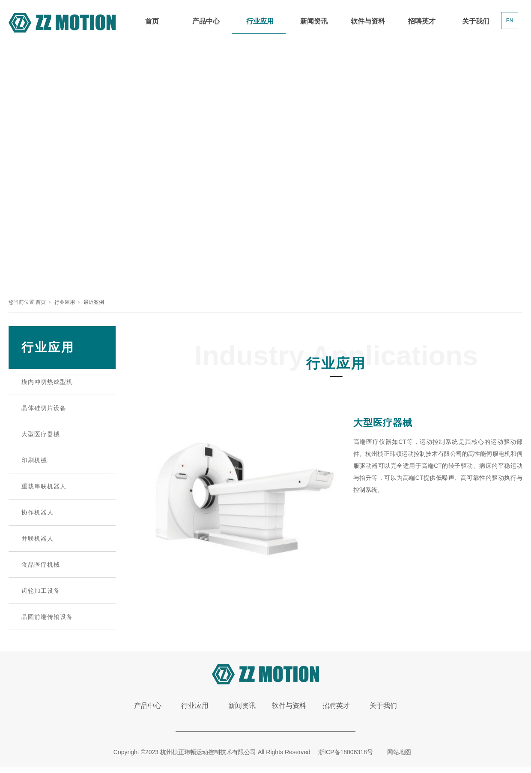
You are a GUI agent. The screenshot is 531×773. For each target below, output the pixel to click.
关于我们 (475, 21)
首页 (152, 21)
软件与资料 (368, 21)
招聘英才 (422, 21)
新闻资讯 (314, 21)
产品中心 (206, 21)
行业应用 (260, 21)
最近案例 (94, 302)
